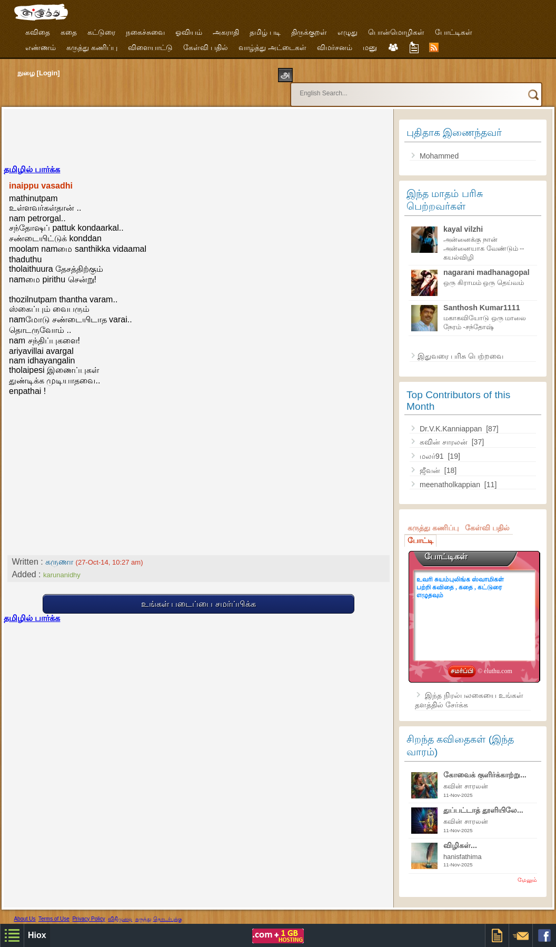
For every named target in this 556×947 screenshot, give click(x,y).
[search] (396, 88)
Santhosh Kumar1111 (481, 298)
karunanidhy (62, 565)
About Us (24, 909)
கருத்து (143, 909)
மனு (370, 47)
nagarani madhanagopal (486, 263)
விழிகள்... (460, 836)
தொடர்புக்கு (167, 909)
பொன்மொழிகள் (396, 32)
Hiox (61, 918)
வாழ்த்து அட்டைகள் (272, 47)
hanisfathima (462, 847)
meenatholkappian (451, 475)
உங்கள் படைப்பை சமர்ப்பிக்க (198, 594)
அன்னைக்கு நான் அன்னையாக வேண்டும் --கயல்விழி (483, 239)
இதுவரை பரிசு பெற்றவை (460, 346)
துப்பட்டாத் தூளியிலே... (483, 800)
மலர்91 (433, 446)
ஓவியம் (188, 32)
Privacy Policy (88, 909)
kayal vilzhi (463, 219)
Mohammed (439, 146)
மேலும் (527, 870)
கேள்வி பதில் (205, 47)
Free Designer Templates (150, 918)
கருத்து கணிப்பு (91, 47)
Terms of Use (54, 909)
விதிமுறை (120, 909)
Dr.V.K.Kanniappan (452, 419)
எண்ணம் (40, 47)
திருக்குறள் (309, 32)
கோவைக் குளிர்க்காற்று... (485, 765)
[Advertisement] (198, 126)
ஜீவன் (431, 461)
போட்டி (420, 531)
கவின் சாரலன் (445, 432)
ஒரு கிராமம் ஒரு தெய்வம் (483, 273)
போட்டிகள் (453, 32)
